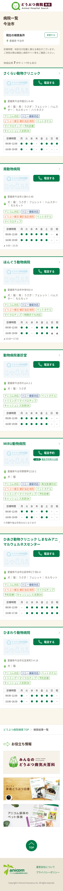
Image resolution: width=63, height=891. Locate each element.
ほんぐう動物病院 (16, 262)
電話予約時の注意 (45, 459)
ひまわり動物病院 (16, 632)
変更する (51, 35)
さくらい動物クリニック (21, 73)
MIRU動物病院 (14, 443)
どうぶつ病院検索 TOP (16, 729)
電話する (46, 83)
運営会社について (45, 867)
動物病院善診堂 (15, 355)
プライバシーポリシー (48, 872)
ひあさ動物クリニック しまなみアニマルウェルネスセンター (30, 542)
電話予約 (46, 453)
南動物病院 (11, 168)
